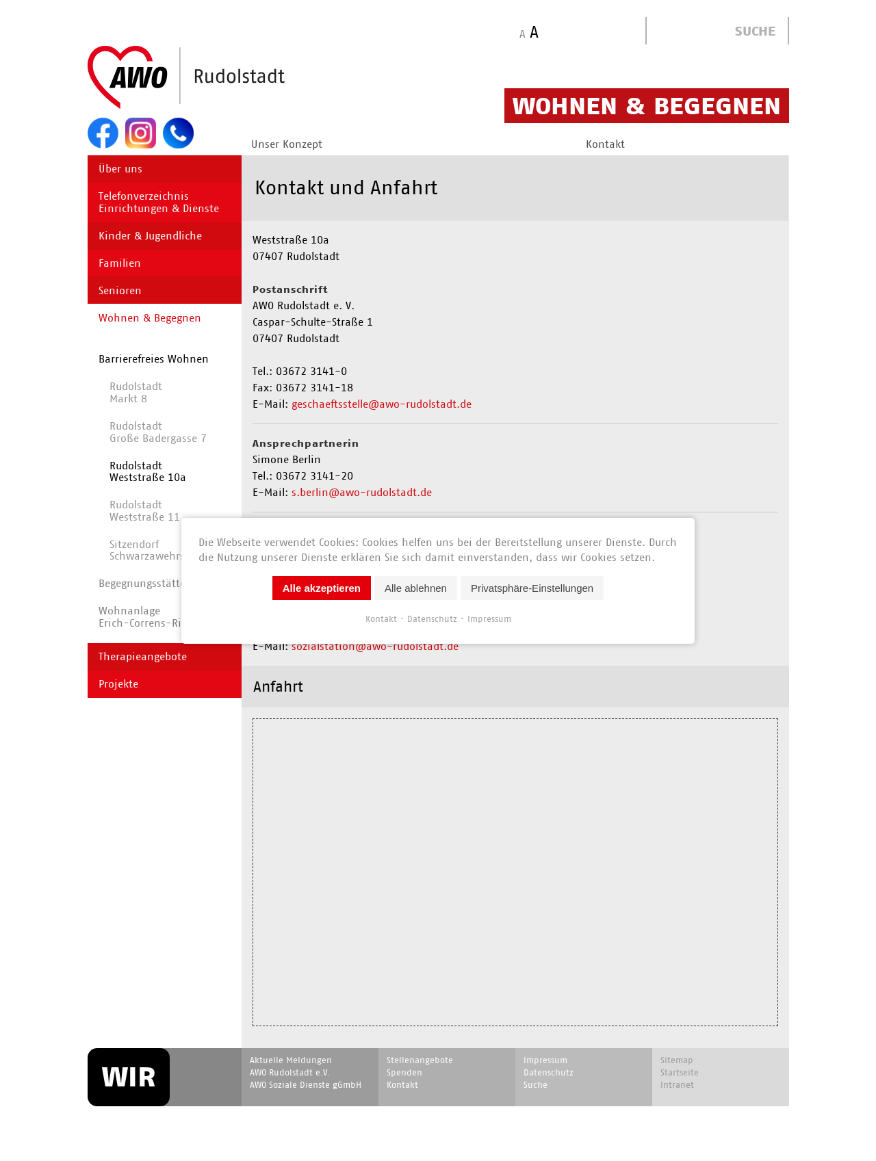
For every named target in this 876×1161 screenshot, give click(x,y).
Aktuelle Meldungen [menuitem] (291, 1060)
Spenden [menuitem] (404, 1072)
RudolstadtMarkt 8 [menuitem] (136, 392)
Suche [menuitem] (536, 1085)
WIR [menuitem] (128, 1076)
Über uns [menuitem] (120, 168)
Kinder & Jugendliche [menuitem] (150, 235)
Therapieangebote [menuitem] (143, 656)
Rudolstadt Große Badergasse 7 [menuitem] (158, 432)
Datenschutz (432, 618)
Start (219, 78)
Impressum (489, 618)
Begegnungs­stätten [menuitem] (145, 583)
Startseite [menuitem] (679, 1072)
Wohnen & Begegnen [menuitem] (150, 317)
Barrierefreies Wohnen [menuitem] (154, 358)
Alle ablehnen (416, 587)
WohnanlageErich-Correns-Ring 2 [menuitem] (151, 616)
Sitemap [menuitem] (676, 1060)
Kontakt (381, 618)
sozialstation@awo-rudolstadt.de (375, 646)
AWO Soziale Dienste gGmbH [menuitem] (305, 1085)
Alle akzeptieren (322, 587)
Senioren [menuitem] (120, 290)
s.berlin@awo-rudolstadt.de (362, 492)
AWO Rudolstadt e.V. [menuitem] (290, 1072)
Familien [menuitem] (120, 263)
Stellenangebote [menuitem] (420, 1060)
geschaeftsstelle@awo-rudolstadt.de (382, 403)
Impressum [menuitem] (545, 1060)
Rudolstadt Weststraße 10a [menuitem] (148, 471)
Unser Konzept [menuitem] (286, 144)
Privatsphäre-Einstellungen (532, 587)
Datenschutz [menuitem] (549, 1072)
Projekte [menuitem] (118, 683)
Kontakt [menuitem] (605, 144)
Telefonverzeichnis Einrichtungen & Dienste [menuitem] (159, 202)
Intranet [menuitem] (677, 1085)
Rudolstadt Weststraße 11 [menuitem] (145, 510)
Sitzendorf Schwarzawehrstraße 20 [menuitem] (168, 550)
